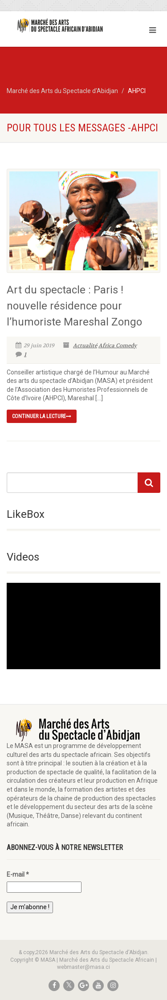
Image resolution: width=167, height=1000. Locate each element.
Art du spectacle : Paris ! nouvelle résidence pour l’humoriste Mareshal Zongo (74, 306)
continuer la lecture (41, 416)
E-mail (18, 874)
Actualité (85, 345)
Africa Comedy (117, 345)
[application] (83, 626)
